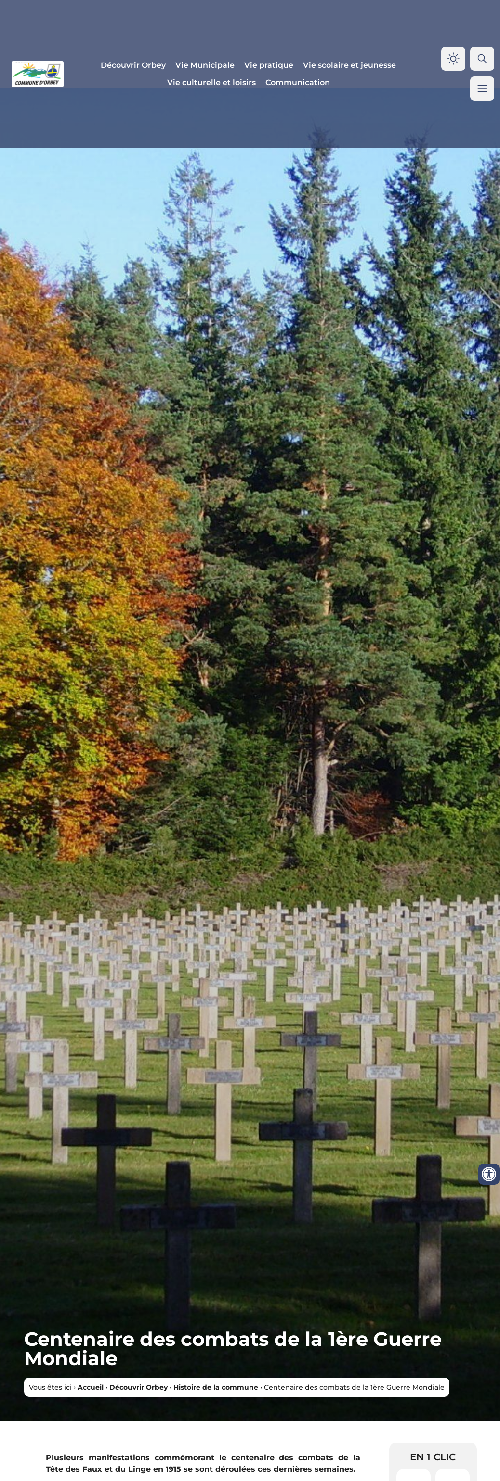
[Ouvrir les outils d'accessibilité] (489, 1174)
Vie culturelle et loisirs (211, 82)
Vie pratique (268, 65)
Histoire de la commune (215, 1387)
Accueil (91, 1387)
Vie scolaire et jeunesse (349, 65)
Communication (297, 82)
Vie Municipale (205, 65)
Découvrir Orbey (133, 65)
